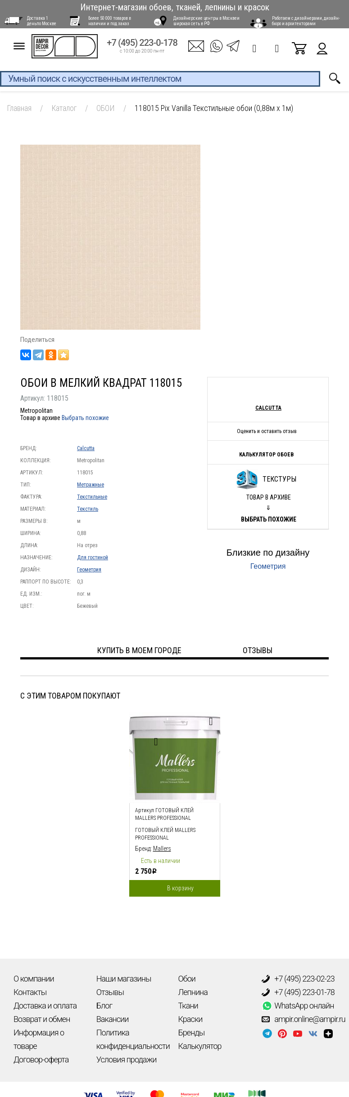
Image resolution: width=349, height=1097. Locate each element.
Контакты (30, 992)
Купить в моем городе (139, 650)
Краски (190, 1019)
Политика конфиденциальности (133, 1039)
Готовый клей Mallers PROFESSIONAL (165, 834)
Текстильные (92, 497)
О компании (34, 978)
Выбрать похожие (85, 417)
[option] (174, 802)
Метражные (90, 485)
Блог (104, 1005)
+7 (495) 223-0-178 (142, 45)
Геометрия (89, 569)
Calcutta (86, 448)
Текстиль (87, 509)
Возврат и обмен (42, 1019)
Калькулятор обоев (266, 454)
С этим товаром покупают (70, 695)
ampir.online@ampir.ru (303, 1019)
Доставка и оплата (45, 1005)
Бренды (191, 1032)
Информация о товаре (39, 1039)
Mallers (162, 848)
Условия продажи (126, 1059)
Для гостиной (92, 557)
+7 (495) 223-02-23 (298, 979)
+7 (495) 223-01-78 (298, 992)
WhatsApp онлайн (298, 1006)
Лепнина (193, 992)
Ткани (188, 1005)
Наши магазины (123, 978)
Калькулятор (200, 1046)
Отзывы (110, 992)
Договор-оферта (41, 1059)
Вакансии (112, 1019)
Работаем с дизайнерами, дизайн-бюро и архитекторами (306, 21)
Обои (186, 978)
